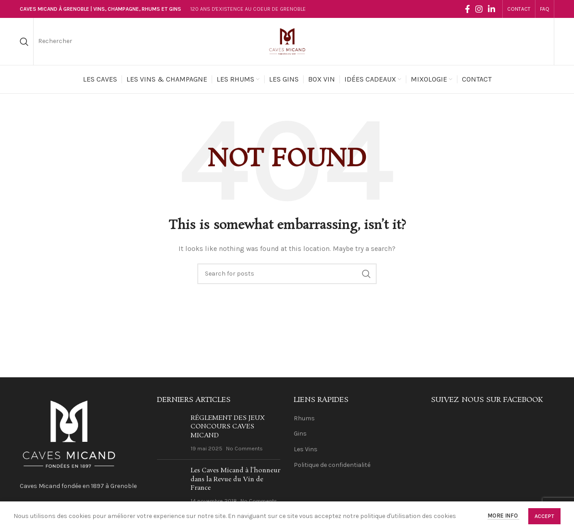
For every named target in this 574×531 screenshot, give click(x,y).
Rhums (304, 418)
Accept (544, 516)
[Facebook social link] (467, 9)
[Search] (24, 42)
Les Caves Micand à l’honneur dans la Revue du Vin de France (235, 479)
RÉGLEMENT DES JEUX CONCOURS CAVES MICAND (228, 427)
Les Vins (305, 449)
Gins (300, 433)
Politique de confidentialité (332, 465)
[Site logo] (287, 41)
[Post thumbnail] (170, 433)
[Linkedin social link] (491, 9)
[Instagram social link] (479, 9)
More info (503, 516)
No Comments (244, 448)
